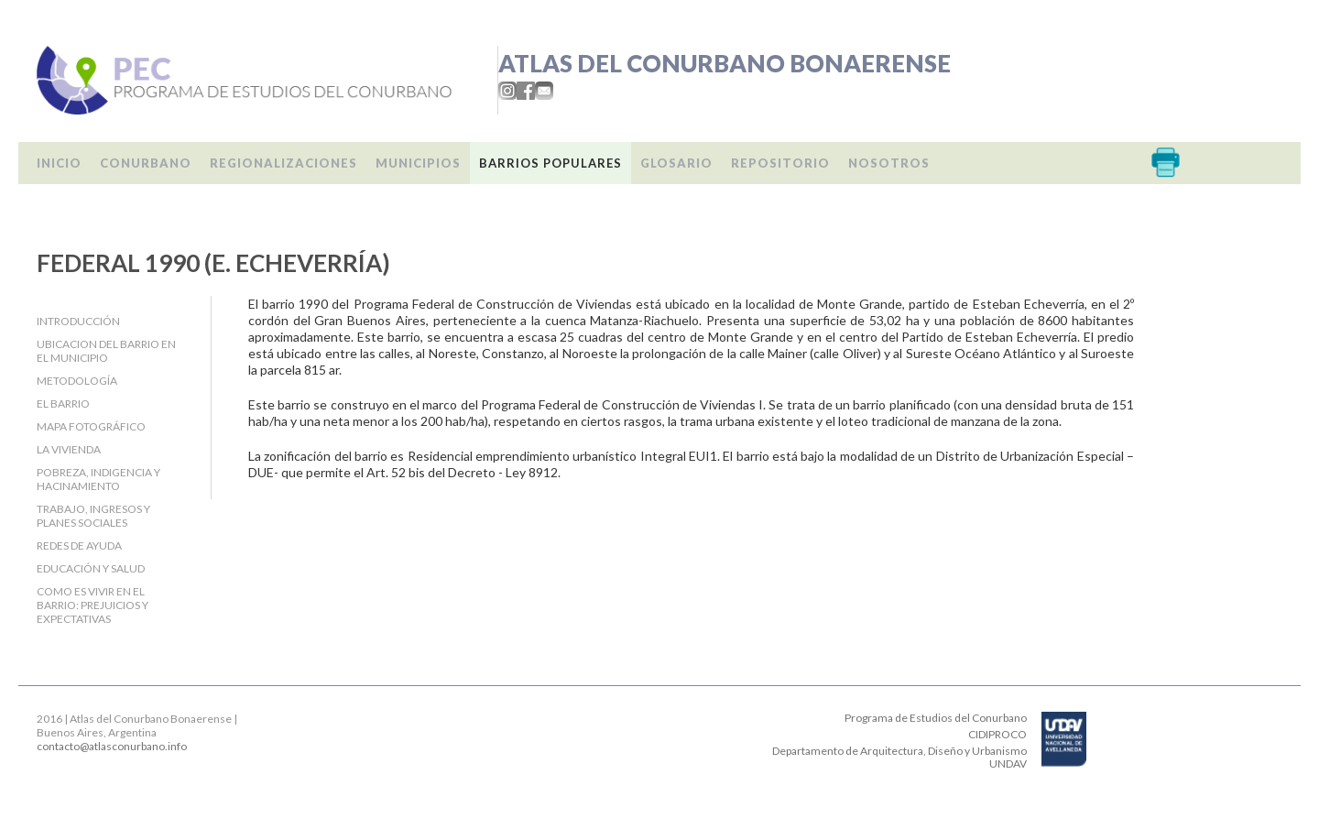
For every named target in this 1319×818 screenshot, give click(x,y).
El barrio (63, 403)
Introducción (78, 321)
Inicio (59, 163)
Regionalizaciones (283, 163)
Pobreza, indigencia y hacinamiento (98, 479)
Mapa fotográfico (91, 426)
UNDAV (1008, 763)
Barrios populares (550, 163)
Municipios (418, 163)
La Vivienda (69, 449)
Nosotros (889, 163)
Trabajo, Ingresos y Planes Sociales (93, 515)
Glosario (676, 163)
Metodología (77, 380)
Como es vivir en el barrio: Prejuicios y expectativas (92, 605)
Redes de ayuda (79, 545)
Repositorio (780, 163)
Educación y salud (91, 568)
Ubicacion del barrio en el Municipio (106, 351)
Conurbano (145, 163)
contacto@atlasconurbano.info (112, 746)
